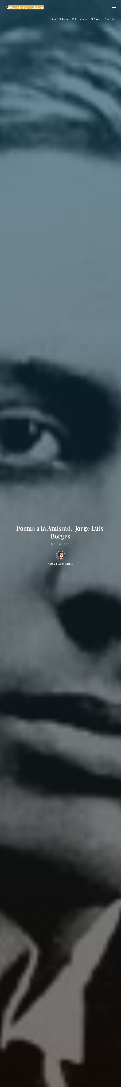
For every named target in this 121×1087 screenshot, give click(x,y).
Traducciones (60, 521)
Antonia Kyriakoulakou (24, 7)
